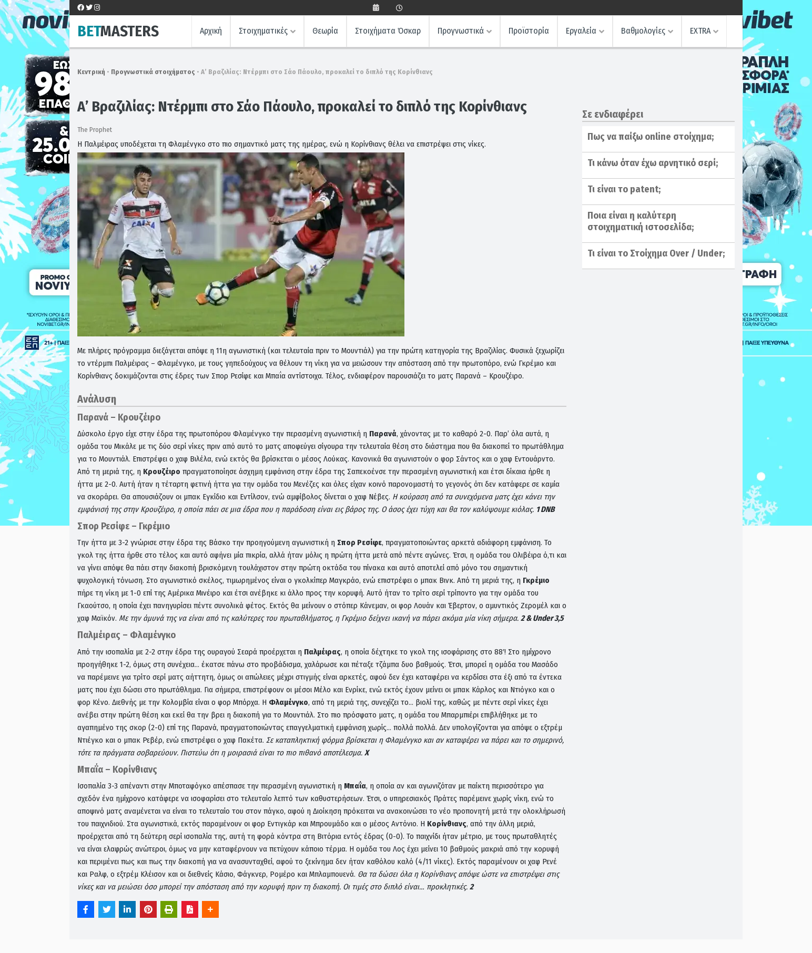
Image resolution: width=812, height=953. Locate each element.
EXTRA (700, 31)
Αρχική (211, 31)
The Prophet (94, 130)
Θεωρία (325, 31)
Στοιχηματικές (263, 31)
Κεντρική (91, 72)
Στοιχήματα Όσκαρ (388, 31)
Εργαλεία (581, 31)
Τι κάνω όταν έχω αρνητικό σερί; (652, 163)
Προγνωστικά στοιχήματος (153, 72)
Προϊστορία (529, 31)
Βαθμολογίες (643, 31)
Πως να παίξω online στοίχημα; (650, 136)
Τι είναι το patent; (624, 189)
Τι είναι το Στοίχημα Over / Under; (656, 253)
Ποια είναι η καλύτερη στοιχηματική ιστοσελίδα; (640, 221)
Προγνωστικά (461, 31)
